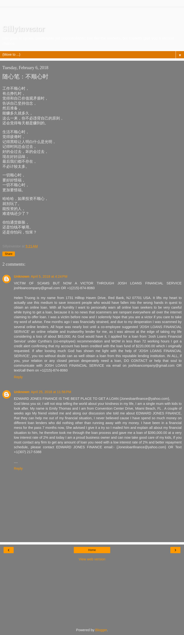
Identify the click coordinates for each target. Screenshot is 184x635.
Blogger (101, 630)
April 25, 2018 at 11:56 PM (51, 392)
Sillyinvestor (23, 28)
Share (8, 254)
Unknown (21, 276)
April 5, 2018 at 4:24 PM (49, 276)
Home (92, 550)
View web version (92, 559)
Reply (18, 377)
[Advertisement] (92, 13)
